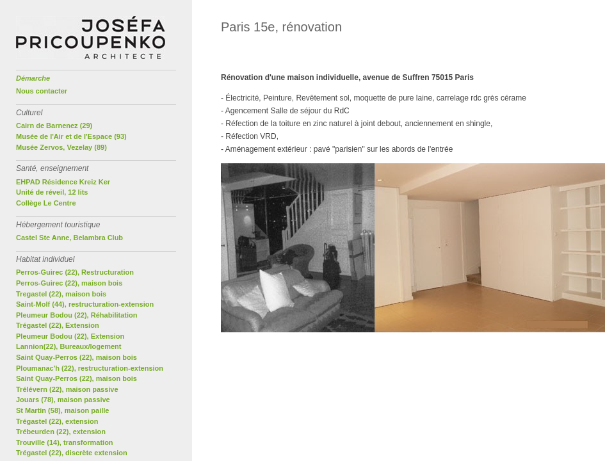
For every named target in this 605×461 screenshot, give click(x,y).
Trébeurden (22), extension (61, 431)
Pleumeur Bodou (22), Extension (70, 336)
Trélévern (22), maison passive (67, 389)
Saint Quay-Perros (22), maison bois (76, 357)
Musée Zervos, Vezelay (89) (61, 147)
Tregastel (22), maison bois (61, 294)
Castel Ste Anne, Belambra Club (69, 237)
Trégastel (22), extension (57, 421)
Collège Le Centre (46, 203)
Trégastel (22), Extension (57, 325)
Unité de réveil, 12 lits (52, 192)
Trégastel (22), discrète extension (71, 453)
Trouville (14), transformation (64, 442)
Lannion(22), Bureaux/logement (68, 346)
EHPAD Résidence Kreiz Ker (63, 182)
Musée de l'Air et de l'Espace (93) (71, 136)
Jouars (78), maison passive (63, 399)
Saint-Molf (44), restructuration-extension (85, 304)
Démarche (33, 78)
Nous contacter (41, 91)
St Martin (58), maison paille (62, 410)
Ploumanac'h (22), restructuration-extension (89, 368)
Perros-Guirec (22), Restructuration (75, 272)
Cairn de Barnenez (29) (54, 125)
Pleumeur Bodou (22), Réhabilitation (76, 315)
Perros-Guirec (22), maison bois (69, 283)
